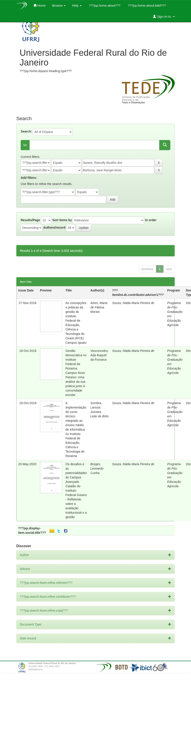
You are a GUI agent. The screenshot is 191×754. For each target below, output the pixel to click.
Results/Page (30, 220)
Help (77, 5)
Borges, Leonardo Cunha (96, 468)
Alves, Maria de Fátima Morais (98, 307)
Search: (26, 131)
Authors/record (54, 227)
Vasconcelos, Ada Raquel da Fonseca (99, 355)
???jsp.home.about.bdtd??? (146, 5)
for (25, 145)
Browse (59, 5)
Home (39, 5)
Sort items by (62, 220)
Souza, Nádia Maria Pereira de (133, 303)
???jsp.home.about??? (104, 5)
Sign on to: (164, 16)
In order (150, 220)
